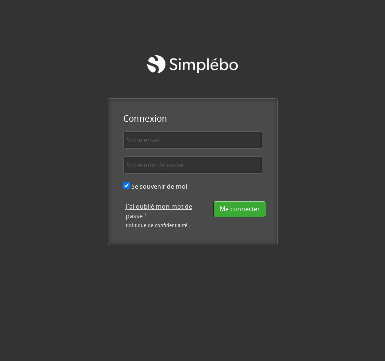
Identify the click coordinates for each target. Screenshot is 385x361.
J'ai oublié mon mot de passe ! (159, 211)
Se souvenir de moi (155, 186)
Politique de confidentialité (156, 225)
